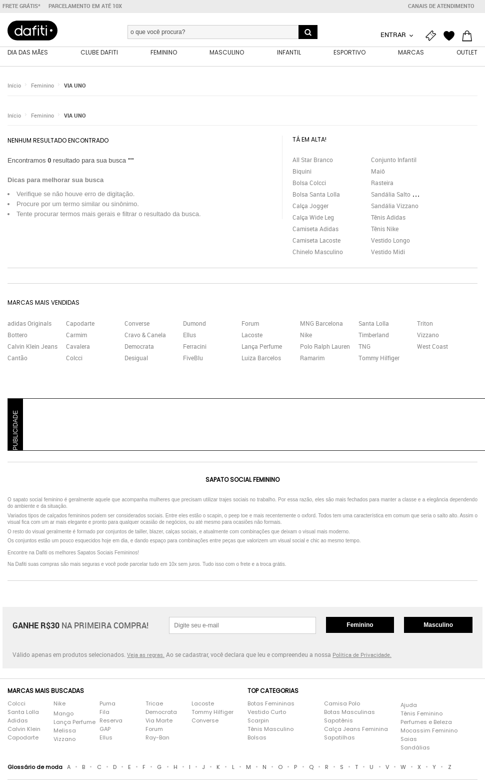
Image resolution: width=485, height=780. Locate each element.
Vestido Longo (390, 242)
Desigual (136, 360)
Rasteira (382, 185)
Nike (306, 337)
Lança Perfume (262, 348)
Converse (137, 325)
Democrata (139, 348)
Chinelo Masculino (317, 254)
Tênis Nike (384, 231)
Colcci (74, 360)
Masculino (438, 626)
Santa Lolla (373, 325)
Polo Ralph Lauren (325, 348)
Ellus (189, 337)
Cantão (18, 360)
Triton (425, 325)
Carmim (76, 337)
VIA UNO (75, 87)
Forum (250, 325)
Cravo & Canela (145, 337)
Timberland (373, 337)
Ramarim (312, 360)
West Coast (432, 348)
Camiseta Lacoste (316, 242)
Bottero (18, 337)
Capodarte (80, 325)
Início (14, 87)
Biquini (302, 173)
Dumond (194, 325)
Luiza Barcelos (261, 360)
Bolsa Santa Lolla (316, 196)
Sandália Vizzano (394, 208)
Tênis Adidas (388, 219)
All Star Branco (312, 162)
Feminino (42, 87)
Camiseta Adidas (315, 231)
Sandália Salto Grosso (401, 196)
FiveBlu (193, 360)
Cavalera (78, 348)
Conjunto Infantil (393, 162)
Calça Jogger (310, 208)
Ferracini (194, 348)
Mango (64, 715)
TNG (364, 348)
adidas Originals (30, 325)
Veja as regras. (145, 656)
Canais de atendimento (441, 6)
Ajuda (408, 706)
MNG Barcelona (321, 325)
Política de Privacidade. (362, 656)
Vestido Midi (388, 254)
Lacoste (252, 337)
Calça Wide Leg (313, 219)
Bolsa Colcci (309, 185)
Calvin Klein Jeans (33, 348)
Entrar (394, 34)
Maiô (378, 173)
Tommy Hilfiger (379, 360)
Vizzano (428, 337)
